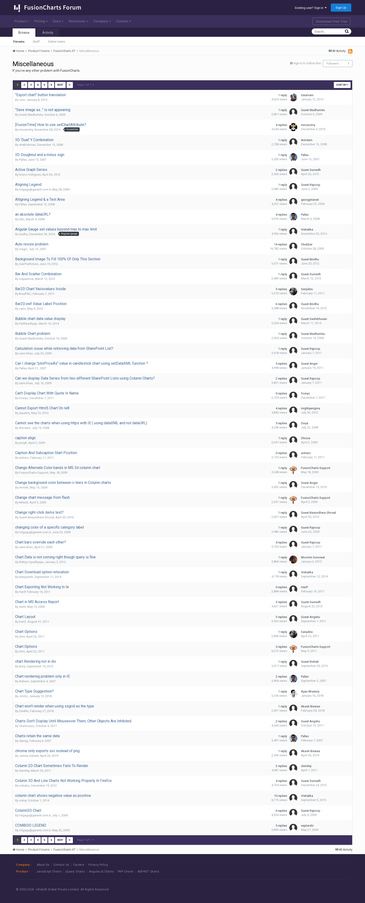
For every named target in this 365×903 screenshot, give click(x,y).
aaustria (24, 413)
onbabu (24, 785)
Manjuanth (26, 577)
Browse (24, 32)
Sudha (23, 234)
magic (23, 249)
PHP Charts (126, 871)
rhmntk (23, 487)
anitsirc (24, 457)
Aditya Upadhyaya (31, 562)
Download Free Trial (331, 21)
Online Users (56, 41)
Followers (333, 63)
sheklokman (27, 144)
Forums (18, 41)
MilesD (23, 502)
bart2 (22, 621)
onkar (23, 800)
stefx (22, 606)
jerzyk (23, 443)
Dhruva (305, 438)
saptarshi (307, 825)
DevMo (24, 711)
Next (60, 85)
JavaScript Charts (48, 871)
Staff (36, 41)
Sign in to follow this (307, 63)
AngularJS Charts (101, 871)
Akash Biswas (310, 706)
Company (102, 21)
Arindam (306, 140)
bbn (21, 219)
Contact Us (61, 864)
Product (21, 21)
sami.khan (26, 353)
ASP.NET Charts (148, 871)
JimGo (23, 696)
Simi (22, 636)
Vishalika (307, 229)
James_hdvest (29, 755)
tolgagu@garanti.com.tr (35, 189)
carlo (22, 308)
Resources (78, 21)
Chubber (306, 244)
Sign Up (341, 7)
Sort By (342, 85)
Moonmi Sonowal (313, 557)
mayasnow (26, 279)
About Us (43, 864)
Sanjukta (307, 289)
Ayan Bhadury (310, 691)
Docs (58, 21)
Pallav (23, 159)
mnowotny (26, 129)
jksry (22, 666)
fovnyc (23, 398)
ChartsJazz (26, 726)
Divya (304, 423)
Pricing (40, 21)
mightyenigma (310, 408)
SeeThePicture (28, 264)
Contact (123, 21)
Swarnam (307, 95)
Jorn (22, 100)
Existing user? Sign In (311, 8)
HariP (22, 592)
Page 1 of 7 (85, 84)
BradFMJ (25, 293)
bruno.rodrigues (30, 174)
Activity (47, 32)
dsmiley (24, 770)
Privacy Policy (98, 864)
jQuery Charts (75, 871)
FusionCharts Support (33, 472)
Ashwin (24, 681)
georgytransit (310, 199)
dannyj (23, 741)
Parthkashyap (28, 323)
